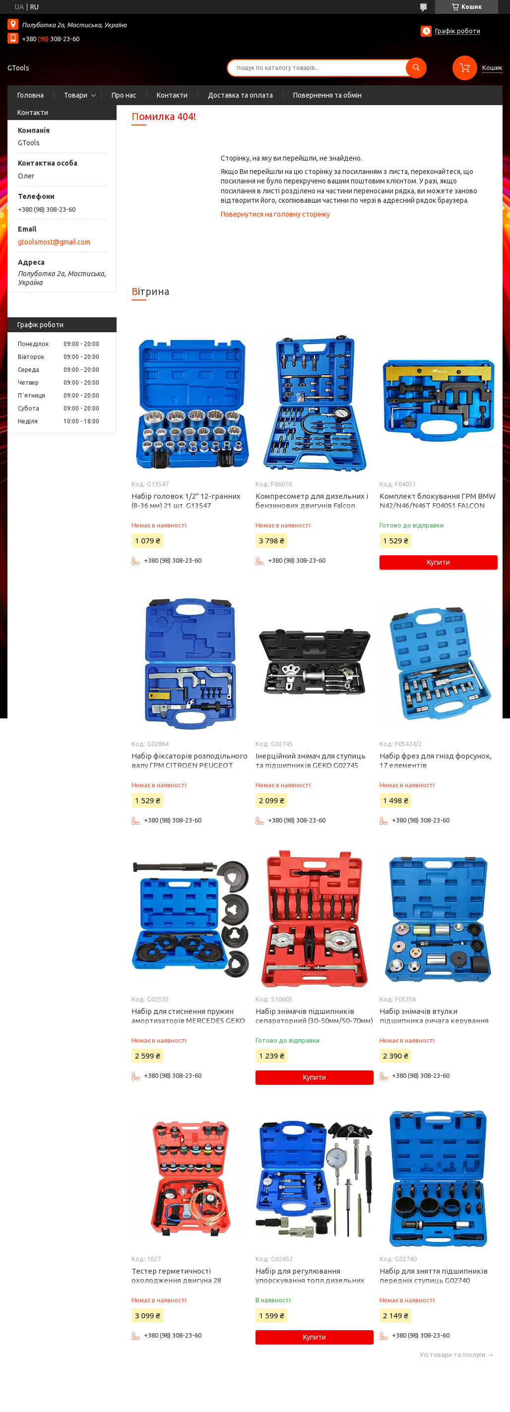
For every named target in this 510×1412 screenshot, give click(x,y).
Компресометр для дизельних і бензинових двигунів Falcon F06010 (311, 505)
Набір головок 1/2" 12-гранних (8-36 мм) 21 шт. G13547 (186, 501)
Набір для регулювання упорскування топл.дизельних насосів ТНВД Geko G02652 (310, 1280)
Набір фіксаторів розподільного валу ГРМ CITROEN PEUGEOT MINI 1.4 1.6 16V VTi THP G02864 (189, 765)
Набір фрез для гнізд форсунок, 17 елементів (436, 760)
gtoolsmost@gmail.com (54, 242)
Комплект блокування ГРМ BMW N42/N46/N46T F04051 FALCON (438, 501)
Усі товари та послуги (452, 1355)
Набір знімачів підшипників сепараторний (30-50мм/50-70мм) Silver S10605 (314, 1020)
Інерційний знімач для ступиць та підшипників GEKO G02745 (310, 760)
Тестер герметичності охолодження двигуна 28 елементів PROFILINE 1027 (178, 1280)
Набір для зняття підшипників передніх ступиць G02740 (434, 1276)
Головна (30, 95)
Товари (75, 95)
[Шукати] (416, 68)
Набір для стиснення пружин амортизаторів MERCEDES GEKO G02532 (188, 1020)
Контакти (172, 95)
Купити (438, 562)
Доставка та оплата (240, 95)
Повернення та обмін (327, 95)
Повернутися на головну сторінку (275, 214)
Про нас (124, 95)
